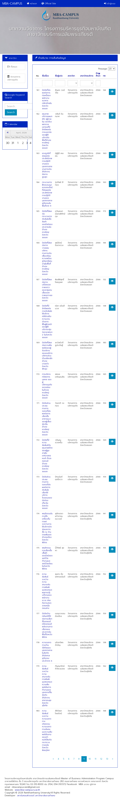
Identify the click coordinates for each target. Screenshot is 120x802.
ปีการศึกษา (98, 74)
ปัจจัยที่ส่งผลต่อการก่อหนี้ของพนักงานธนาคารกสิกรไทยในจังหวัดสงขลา (47, 99)
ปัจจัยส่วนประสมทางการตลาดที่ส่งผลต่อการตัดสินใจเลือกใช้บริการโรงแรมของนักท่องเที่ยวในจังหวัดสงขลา (47, 492)
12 (101, 758)
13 (107, 758)
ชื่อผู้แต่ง (58, 76)
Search (11, 112)
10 (90, 758)
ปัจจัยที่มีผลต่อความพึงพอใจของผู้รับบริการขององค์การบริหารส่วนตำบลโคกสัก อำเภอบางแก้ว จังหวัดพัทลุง (47, 355)
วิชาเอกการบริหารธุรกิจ (13, 78)
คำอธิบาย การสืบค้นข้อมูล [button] (50, 58)
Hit (104, 76)
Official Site (49, 3)
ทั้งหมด (12, 66)
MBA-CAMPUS (12, 3)
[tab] (75, 58)
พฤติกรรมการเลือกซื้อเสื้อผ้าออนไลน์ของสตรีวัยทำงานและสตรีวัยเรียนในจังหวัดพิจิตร (47, 558)
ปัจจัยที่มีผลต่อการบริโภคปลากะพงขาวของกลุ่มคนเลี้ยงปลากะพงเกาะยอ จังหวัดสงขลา (47, 290)
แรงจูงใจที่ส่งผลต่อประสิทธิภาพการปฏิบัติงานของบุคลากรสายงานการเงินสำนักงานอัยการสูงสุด (47, 165)
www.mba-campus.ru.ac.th (27, 789)
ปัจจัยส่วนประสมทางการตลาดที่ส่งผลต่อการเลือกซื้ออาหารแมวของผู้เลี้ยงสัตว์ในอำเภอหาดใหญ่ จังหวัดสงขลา (46, 419)
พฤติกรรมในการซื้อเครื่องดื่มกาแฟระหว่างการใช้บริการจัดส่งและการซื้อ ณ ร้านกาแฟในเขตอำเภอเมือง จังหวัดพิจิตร (47, 528)
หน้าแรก (32, 3)
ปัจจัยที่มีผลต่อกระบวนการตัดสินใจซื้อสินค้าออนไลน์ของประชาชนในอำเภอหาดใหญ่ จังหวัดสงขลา (47, 224)
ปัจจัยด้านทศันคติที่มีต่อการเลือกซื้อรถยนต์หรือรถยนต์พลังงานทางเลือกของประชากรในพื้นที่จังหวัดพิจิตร (47, 625)
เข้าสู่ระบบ (109, 3)
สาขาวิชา (71, 76)
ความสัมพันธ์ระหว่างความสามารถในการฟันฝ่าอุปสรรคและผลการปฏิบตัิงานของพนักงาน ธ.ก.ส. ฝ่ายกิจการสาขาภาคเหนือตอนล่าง (47, 591)
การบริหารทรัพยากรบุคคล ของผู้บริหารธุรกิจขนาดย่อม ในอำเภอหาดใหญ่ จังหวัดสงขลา (47, 386)
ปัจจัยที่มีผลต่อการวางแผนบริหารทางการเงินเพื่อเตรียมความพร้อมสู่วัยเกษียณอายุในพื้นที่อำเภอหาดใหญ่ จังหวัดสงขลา (47, 258)
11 (95, 758)
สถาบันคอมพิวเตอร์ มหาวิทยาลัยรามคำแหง (36, 795)
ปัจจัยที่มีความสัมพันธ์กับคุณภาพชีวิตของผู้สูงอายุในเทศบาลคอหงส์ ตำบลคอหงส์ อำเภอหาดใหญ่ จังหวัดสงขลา (47, 456)
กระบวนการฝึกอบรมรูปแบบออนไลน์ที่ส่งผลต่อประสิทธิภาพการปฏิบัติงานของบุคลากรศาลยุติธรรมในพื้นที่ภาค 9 (47, 194)
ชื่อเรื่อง (45, 76)
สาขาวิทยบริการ (86, 76)
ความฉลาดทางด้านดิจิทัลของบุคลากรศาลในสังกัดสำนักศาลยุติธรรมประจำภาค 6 (47, 651)
